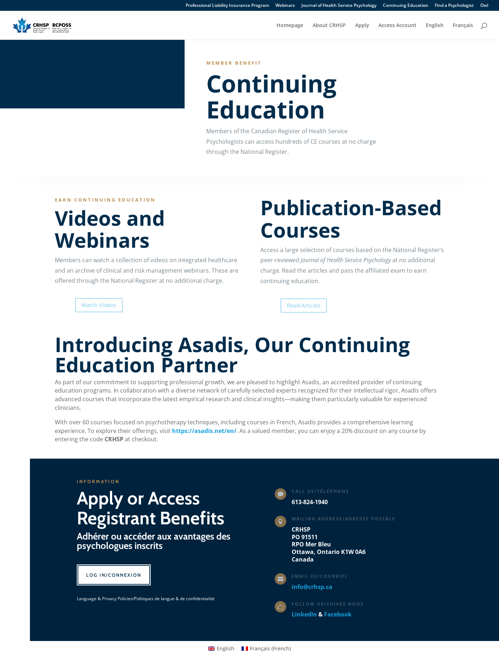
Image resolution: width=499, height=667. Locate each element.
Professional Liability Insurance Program (227, 5)
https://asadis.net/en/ (204, 431)
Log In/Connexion (113, 575)
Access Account (397, 26)
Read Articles (315, 305)
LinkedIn (304, 614)
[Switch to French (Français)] (266, 648)
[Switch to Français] (463, 31)
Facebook (338, 614)
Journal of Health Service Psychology (338, 5)
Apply (362, 26)
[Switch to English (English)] (221, 648)
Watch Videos (111, 305)
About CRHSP (329, 26)
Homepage (290, 26)
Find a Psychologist (454, 5)
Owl (484, 5)
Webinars (285, 5)
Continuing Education (405, 5)
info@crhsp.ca (312, 587)
